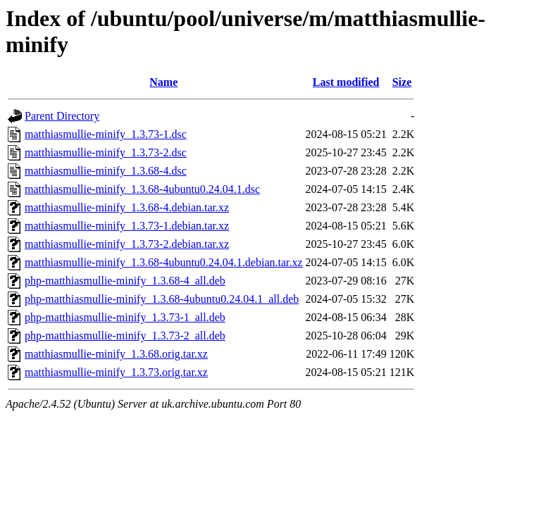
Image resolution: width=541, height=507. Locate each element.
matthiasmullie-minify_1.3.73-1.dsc (106, 134)
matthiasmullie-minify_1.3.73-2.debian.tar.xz (127, 244)
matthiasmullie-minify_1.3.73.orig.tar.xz (116, 372)
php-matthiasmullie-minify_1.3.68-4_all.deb (125, 281)
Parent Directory (62, 116)
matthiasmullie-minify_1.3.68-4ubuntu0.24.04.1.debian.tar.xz (164, 262)
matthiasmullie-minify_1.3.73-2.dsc (106, 152)
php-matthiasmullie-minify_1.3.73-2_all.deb (125, 336)
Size (402, 82)
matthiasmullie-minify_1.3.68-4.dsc (106, 171)
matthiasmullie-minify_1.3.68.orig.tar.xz (116, 354)
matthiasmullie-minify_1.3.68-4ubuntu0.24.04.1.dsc (142, 189)
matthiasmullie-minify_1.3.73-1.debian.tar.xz (127, 226)
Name (163, 82)
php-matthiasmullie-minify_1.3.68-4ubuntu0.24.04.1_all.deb (162, 299)
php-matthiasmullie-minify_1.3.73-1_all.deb (125, 317)
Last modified (346, 82)
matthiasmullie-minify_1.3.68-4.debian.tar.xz (127, 207)
